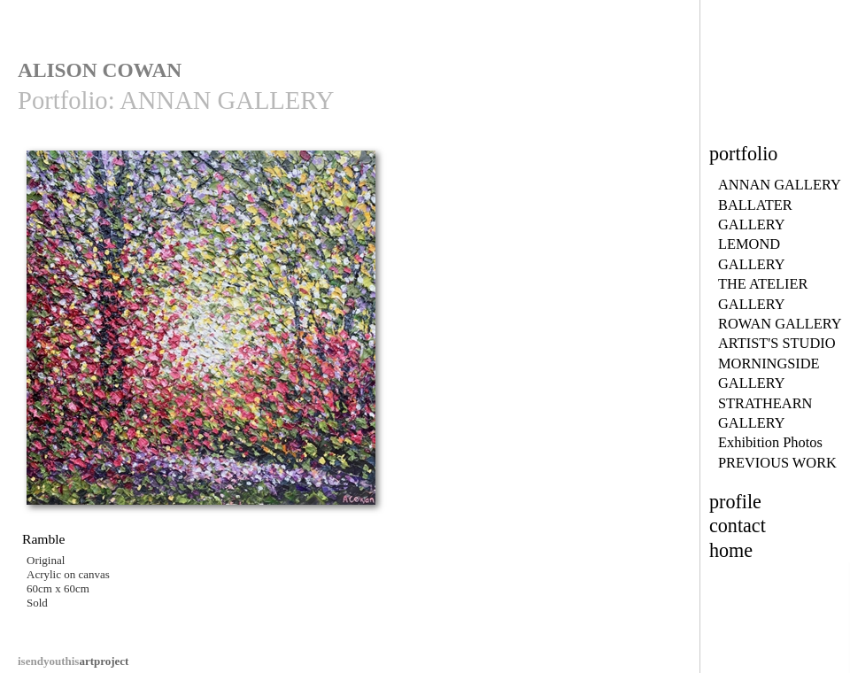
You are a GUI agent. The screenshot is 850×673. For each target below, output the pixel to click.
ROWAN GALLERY (780, 323)
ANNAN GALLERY (779, 184)
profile (735, 502)
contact (737, 525)
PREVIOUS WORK (777, 462)
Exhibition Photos (770, 442)
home (731, 550)
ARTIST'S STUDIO (777, 343)
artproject (73, 661)
